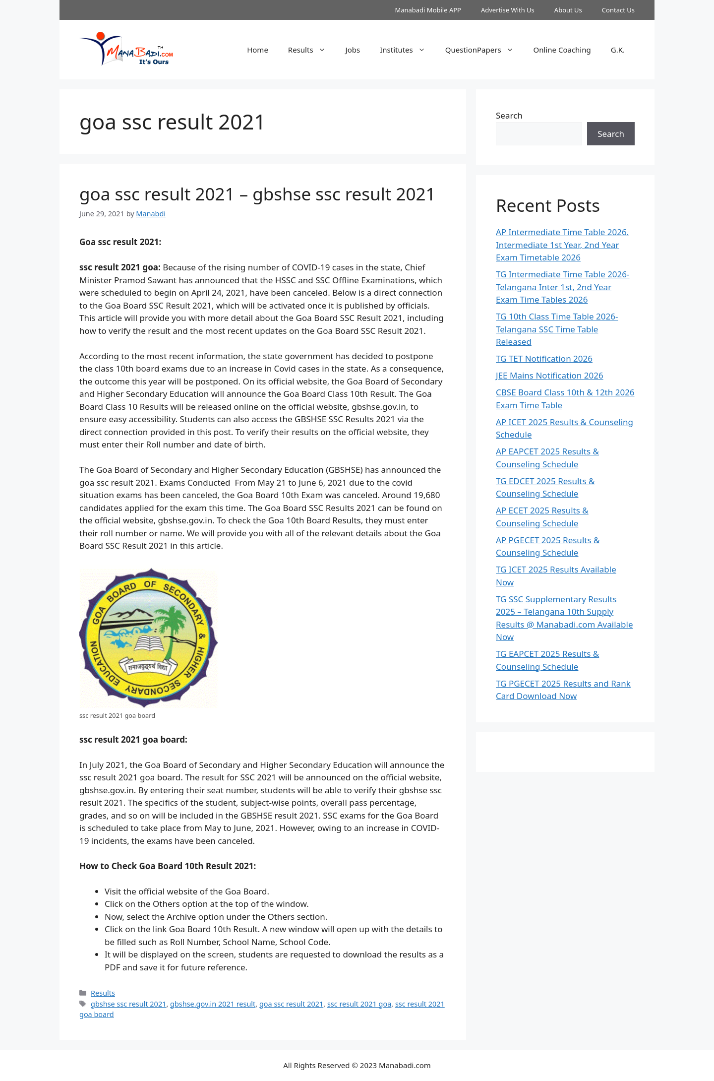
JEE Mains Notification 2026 (549, 375)
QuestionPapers (484, 49)
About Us (568, 9)
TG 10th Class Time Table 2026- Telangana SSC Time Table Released (557, 329)
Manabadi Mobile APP (428, 9)
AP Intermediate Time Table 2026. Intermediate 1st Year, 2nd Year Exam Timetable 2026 (562, 244)
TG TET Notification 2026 (544, 358)
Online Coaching (562, 50)
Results (312, 49)
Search (509, 115)
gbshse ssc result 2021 (128, 1004)
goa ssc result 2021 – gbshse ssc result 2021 (257, 193)
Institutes (407, 49)
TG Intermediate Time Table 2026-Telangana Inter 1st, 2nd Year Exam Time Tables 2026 (563, 286)
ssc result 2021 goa (359, 1004)
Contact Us (618, 9)
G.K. (618, 50)
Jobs (353, 50)
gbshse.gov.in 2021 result (212, 1004)
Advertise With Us (508, 9)
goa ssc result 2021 (291, 1004)
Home (257, 50)
